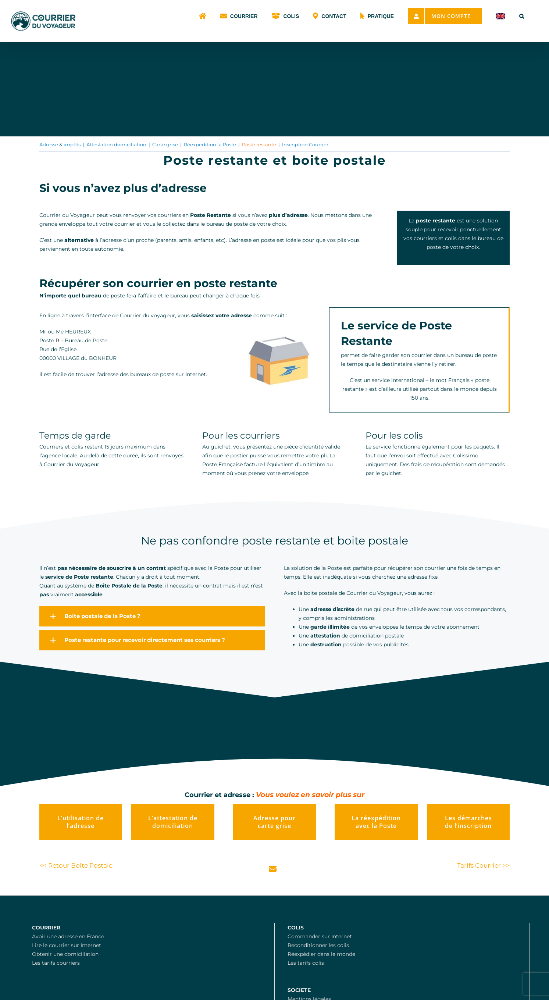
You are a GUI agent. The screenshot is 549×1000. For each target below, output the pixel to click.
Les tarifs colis (306, 963)
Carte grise (165, 144)
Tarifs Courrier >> (483, 865)
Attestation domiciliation (116, 144)
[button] (521, 15)
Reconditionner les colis (318, 945)
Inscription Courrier (305, 144)
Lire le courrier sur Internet (66, 945)
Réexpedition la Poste (210, 144)
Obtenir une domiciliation (65, 954)
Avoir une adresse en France (68, 936)
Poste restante (259, 144)
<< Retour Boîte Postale (76, 865)
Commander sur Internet (320, 936)
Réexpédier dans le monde (321, 954)
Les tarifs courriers (56, 963)
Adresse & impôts (60, 144)
